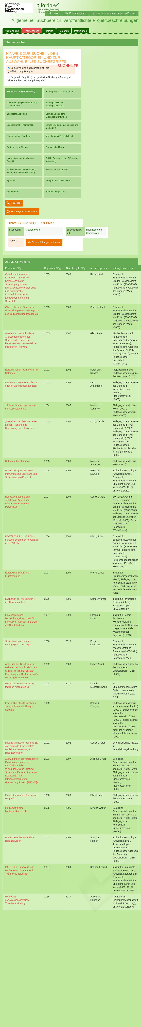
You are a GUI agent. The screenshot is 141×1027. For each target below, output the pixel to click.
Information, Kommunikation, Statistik (20, 159)
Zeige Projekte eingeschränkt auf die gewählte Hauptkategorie (28, 70)
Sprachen (11, 180)
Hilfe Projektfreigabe (74, 13)
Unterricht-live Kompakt (17, 461)
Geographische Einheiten (58, 180)
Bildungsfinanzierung (17, 114)
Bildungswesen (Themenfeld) (59, 91)
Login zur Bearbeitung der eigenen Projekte (113, 13)
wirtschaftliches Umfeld (56, 169)
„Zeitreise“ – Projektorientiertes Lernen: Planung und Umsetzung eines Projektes (21, 424)
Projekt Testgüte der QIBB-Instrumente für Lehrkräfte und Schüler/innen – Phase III (21, 474)
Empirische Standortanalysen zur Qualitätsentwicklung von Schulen (20, 706)
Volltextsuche (12, 31)
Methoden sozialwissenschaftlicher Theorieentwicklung (17, 900)
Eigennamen (13, 191)
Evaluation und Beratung (18, 136)
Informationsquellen (55, 191)
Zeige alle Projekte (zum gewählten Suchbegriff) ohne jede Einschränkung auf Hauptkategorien (40, 79)
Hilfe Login (53, 13)
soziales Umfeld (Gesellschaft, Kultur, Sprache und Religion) (21, 171)
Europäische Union (55, 147)
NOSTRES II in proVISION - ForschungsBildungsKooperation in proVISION (22, 539)
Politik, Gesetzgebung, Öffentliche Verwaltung (62, 159)
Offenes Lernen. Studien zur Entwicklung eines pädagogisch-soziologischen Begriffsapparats (22, 310)
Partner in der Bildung (17, 147)
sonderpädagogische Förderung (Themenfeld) (22, 104)
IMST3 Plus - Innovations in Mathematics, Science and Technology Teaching (19, 870)
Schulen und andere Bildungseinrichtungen (56, 115)
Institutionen (80, 31)
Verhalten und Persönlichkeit (59, 136)
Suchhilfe (68, 66)
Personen (64, 31)
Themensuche (31, 31)
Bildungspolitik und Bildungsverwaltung (55, 104)
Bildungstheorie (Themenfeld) (21, 91)
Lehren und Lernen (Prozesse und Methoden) (62, 126)
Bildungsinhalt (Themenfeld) (20, 125)
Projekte (49, 31)
